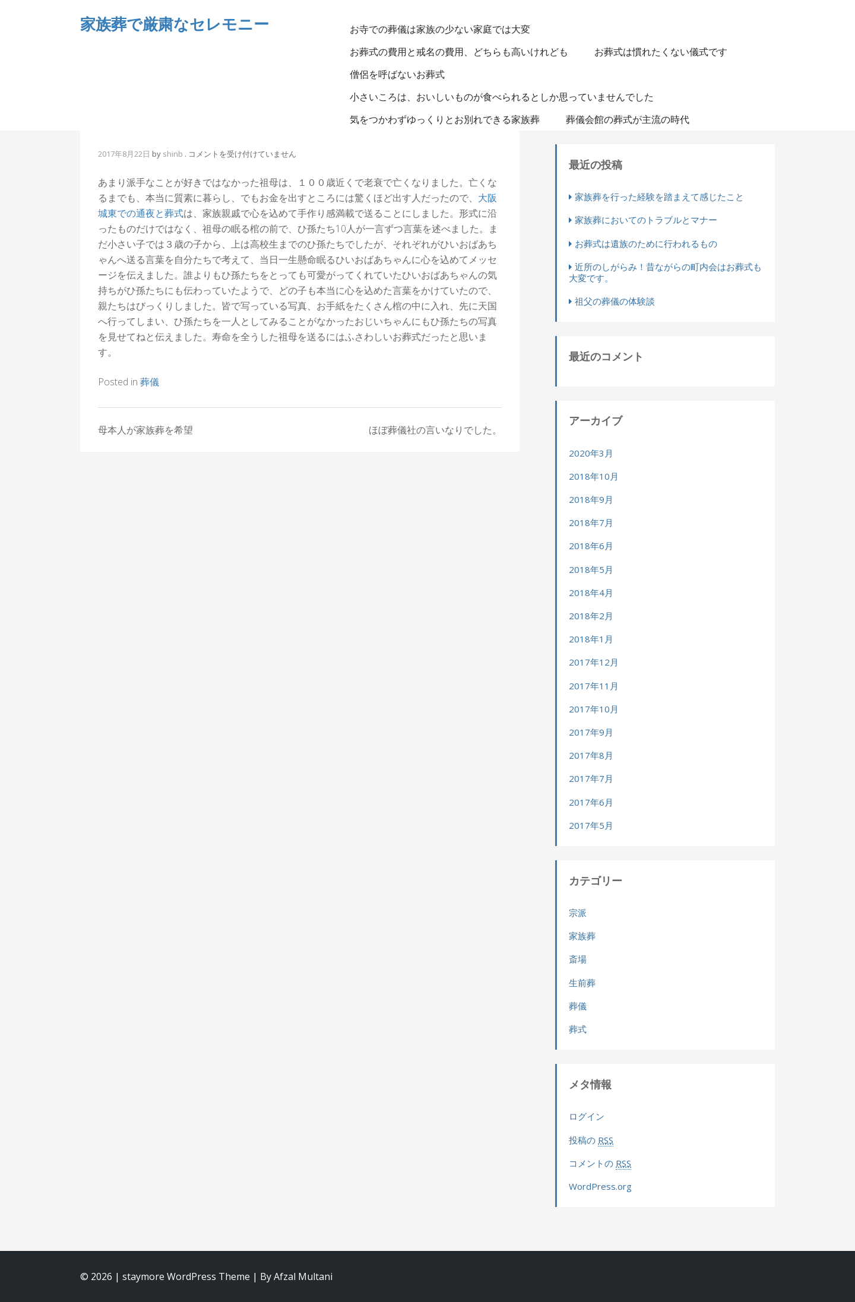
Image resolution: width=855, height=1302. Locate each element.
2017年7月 (591, 778)
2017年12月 (594, 662)
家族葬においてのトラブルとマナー (646, 220)
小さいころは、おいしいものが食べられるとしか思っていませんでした (502, 96)
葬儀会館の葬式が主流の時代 (627, 119)
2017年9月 (591, 732)
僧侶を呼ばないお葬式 (397, 74)
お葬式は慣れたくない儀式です (660, 51)
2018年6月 (591, 546)
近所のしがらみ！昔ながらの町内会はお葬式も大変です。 (665, 272)
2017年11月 (594, 686)
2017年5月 (591, 825)
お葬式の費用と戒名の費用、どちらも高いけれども (459, 51)
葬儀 (149, 381)
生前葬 (582, 983)
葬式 (578, 1029)
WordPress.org (600, 1186)
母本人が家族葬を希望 (145, 429)
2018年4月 (591, 592)
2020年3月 (591, 453)
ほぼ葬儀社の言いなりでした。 (435, 429)
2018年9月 (591, 499)
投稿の (591, 1140)
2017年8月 (591, 755)
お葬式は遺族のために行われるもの (646, 243)
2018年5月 (591, 569)
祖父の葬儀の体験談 (615, 301)
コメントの (600, 1163)
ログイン (586, 1116)
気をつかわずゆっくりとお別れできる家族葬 (445, 119)
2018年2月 (591, 616)
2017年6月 (591, 802)
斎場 (578, 959)
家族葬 (582, 936)
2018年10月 (594, 476)
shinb (173, 153)
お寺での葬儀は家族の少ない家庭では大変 (440, 29)
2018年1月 (591, 639)
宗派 (578, 912)
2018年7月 (591, 522)
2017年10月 (594, 709)
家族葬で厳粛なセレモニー (174, 23)
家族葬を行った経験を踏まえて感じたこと (659, 196)
